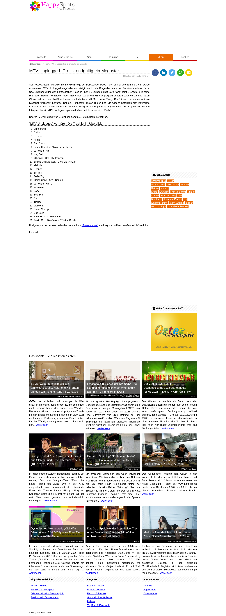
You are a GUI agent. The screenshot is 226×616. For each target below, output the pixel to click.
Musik (161, 57)
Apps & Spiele (65, 57)
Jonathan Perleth (173, 199)
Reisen (91, 601)
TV (136, 57)
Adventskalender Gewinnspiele (47, 593)
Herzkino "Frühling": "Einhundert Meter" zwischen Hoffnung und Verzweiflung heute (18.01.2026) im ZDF (111, 460)
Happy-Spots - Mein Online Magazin (52, 6)
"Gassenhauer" (90, 225)
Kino (89, 57)
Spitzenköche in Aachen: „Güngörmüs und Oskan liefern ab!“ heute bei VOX (169, 462)
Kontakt (147, 585)
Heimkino (113, 57)
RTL (194, 397)
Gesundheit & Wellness (99, 597)
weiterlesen (41, 425)
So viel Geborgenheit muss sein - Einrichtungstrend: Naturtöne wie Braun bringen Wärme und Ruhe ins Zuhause (55, 387)
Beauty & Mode (95, 585)
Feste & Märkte (39, 585)
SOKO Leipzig (168, 195)
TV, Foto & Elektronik (98, 605)
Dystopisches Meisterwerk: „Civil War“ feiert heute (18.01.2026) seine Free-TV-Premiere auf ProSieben (55, 532)
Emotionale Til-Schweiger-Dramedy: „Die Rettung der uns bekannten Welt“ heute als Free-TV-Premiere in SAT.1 (112, 387)
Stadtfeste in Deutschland (45, 597)
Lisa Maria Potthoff (178, 206)
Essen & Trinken (96, 589)
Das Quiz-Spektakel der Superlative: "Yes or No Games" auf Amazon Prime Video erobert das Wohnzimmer (112, 532)
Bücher (185, 57)
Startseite (41, 57)
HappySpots (35, 64)
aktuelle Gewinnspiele (43, 589)
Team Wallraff (176, 203)
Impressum (149, 589)
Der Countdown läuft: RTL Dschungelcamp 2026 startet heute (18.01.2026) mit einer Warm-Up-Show (167, 387)
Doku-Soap (173, 184)
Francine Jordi (178, 192)
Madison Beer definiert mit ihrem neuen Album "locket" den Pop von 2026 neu (167, 534)
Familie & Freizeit (96, 593)
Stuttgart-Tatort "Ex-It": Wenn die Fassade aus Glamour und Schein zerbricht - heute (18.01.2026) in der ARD (56, 460)
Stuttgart (163, 192)
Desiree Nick (159, 181)
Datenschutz (150, 593)
